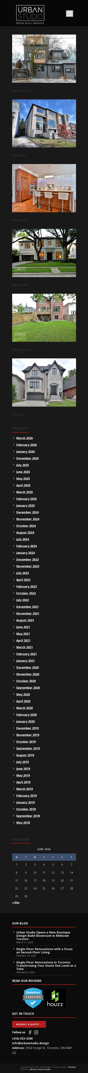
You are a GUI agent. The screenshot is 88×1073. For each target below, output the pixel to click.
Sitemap (72, 1067)
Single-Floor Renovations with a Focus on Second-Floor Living (44, 950)
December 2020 (27, 667)
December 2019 (27, 728)
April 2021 (23, 640)
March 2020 (24, 708)
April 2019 (23, 782)
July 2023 (22, 573)
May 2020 (23, 694)
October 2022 (26, 593)
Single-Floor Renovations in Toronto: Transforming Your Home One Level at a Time (46, 965)
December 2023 (27, 559)
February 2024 (26, 546)
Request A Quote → (29, 1024)
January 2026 (25, 451)
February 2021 (26, 654)
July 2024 (22, 539)
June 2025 (23, 472)
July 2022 (22, 600)
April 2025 (23, 485)
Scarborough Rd (21, 90)
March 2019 (24, 789)
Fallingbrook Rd (21, 349)
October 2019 (26, 742)
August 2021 (25, 620)
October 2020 (26, 681)
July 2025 (22, 465)
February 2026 (26, 445)
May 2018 (23, 823)
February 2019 (26, 796)
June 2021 (23, 627)
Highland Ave (20, 284)
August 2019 (25, 755)
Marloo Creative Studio (40, 1069)
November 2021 (27, 613)
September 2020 (28, 688)
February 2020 (26, 715)
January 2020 (25, 721)
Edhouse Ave (19, 219)
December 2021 (27, 607)
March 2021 (24, 647)
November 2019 (27, 735)
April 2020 (23, 701)
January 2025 (25, 505)
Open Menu (69, 13)
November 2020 (27, 674)
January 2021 (25, 661)
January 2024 (25, 553)
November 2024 (27, 519)
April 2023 (23, 580)
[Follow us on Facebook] (30, 1032)
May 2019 (23, 775)
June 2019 (23, 769)
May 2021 (23, 634)
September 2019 (28, 748)
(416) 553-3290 (22, 1038)
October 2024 (26, 526)
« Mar (16, 902)
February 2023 (26, 586)
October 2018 (26, 809)
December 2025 (27, 458)
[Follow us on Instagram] (36, 1032)
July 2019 (22, 762)
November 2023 (27, 566)
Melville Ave (19, 155)
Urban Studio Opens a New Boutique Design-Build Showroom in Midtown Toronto (43, 935)
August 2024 (25, 532)
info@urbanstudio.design (30, 1043)
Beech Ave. (18, 414)
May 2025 (23, 478)
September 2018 (28, 816)
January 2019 (25, 802)
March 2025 (24, 492)
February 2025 (26, 499)
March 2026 (24, 438)
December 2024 (27, 512)
